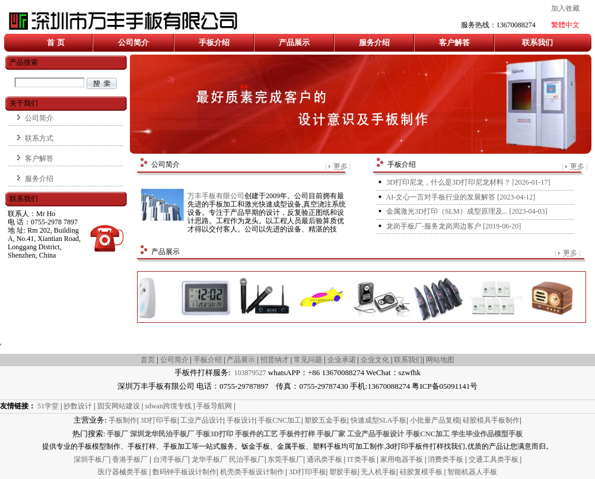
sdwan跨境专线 (168, 406)
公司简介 (133, 42)
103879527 (249, 373)
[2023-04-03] (466, 211)
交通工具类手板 (494, 459)
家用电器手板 (402, 459)
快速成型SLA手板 (379, 420)
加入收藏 (565, 8)
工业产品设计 (201, 420)
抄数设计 (77, 406)
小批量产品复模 (435, 420)
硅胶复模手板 (422, 472)
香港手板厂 (130, 459)
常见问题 (308, 360)
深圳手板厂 (91, 459)
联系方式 (39, 138)
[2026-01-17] (468, 182)
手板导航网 (214, 406)
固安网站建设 (118, 406)
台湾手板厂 (171, 459)
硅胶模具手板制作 (491, 420)
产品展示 (294, 42)
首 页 (55, 42)
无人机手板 (378, 472)
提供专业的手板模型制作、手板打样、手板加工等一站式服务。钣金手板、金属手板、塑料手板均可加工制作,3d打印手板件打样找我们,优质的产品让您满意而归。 (297, 446)
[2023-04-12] (461, 197)
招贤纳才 (275, 360)
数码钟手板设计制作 (184, 472)
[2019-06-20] (453, 226)
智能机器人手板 (472, 472)
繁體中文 (565, 25)
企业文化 (376, 360)
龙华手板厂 (210, 459)
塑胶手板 (343, 472)
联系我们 (537, 42)
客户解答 (454, 42)
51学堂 (48, 406)
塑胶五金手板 (325, 420)
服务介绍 (374, 42)
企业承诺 (342, 360)
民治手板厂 (247, 459)
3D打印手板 (158, 420)
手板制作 (123, 420)
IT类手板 (362, 459)
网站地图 (440, 360)
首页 (148, 360)
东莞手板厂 (285, 459)
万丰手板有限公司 (215, 196)
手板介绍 (214, 42)
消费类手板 (446, 459)
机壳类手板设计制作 (252, 472)
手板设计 (241, 420)
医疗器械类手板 (123, 472)
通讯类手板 (325, 459)
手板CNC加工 (279, 420)
